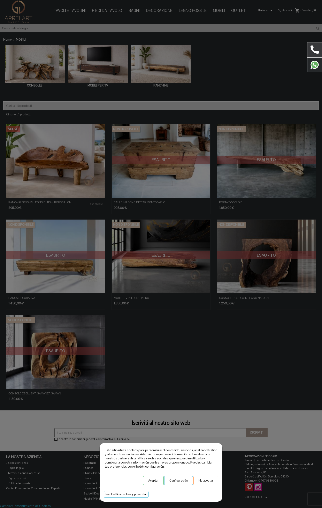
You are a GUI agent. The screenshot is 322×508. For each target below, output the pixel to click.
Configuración (178, 480)
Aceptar (153, 480)
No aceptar (206, 480)
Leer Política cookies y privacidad (126, 494)
